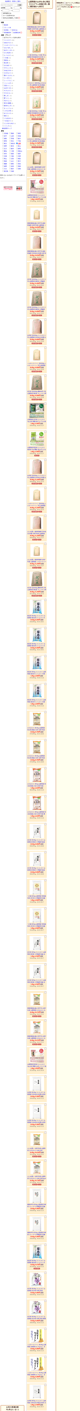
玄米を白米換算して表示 (10, 18)
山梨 (19, 143)
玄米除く (7, 30)
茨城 (12, 138)
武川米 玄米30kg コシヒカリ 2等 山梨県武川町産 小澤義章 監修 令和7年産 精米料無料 (36, 309)
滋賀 (12, 153)
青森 (12, 133)
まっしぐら (7, 108)
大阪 (12, 156)
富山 (19, 146)
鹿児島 (6, 171)
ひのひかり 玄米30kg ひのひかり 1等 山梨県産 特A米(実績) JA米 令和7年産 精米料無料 (36, 141)
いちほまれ (7, 118)
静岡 (19, 148)
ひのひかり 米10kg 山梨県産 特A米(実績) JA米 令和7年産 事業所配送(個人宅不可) (36, 758)
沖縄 (12, 171)
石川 (5, 148)
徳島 (12, 164)
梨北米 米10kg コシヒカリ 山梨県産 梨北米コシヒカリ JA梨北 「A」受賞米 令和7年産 (36, 617)
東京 (5, 143)
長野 (5, 146)
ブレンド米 (7, 27)
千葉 (19, 141)
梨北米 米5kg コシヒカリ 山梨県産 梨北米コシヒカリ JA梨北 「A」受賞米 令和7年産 (36, 673)
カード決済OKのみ (8, 15)
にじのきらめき (9, 123)
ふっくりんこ (8, 80)
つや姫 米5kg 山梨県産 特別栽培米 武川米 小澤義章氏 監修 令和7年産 (36, 898)
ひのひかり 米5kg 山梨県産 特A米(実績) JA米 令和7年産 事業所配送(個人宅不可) (36, 814)
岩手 (5, 136)
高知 (19, 164)
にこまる (7, 78)
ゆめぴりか (7, 42)
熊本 (12, 169)
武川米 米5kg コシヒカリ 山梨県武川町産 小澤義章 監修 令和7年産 (36, 954)
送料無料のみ (6, 13)
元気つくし (7, 85)
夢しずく (7, 95)
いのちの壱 (7, 111)
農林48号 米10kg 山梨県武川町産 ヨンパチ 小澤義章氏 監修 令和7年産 (36, 1206)
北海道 (6, 133)
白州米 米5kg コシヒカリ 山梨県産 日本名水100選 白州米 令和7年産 (36, 1402)
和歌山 (20, 151)
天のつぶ (7, 100)
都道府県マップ (7, 128)
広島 (12, 158)
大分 (5, 169)
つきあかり (7, 121)
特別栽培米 (7, 32)
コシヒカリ (7, 40)
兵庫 (19, 156)
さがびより (7, 73)
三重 (12, 151)
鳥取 (19, 158)
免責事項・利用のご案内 (12, 1)
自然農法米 (16, 32)
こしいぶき (7, 83)
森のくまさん (8, 75)
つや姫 (6, 58)
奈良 (5, 153)
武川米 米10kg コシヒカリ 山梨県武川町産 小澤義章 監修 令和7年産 (36, 842)
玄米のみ (15, 30)
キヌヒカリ (7, 90)
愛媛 (5, 164)
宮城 (19, 136)
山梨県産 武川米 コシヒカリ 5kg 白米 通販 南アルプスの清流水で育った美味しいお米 (36, 421)
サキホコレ (7, 93)
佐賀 (12, 166)
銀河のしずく (8, 105)
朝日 (5, 116)
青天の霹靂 (7, 103)
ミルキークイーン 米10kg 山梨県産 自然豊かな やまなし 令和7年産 (36, 1346)
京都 (5, 156)
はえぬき (7, 65)
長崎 (19, 166)
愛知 (5, 151)
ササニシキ (7, 68)
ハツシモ (7, 126)
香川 (19, 161)
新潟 (12, 146)
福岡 (5, 166)
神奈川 (13, 143)
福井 (19, 153)
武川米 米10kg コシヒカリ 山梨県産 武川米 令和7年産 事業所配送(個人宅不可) (36, 1318)
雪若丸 (6, 60)
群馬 (5, 141)
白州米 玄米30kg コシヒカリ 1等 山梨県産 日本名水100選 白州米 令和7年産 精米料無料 (36, 477)
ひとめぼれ (7, 52)
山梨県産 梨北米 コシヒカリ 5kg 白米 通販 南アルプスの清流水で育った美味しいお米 (36, 197)
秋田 (19, 133)
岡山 (5, 158)
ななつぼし (7, 47)
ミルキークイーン (9, 45)
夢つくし (7, 98)
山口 (12, 161)
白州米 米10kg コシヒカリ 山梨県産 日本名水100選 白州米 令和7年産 (36, 1094)
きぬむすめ (7, 70)
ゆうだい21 (7, 113)
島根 (5, 161)
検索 (20, 5)
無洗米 (6, 25)
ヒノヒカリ (7, 55)
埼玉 (12, 141)
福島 (5, 138)
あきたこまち (8, 50)
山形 (12, 136)
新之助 (6, 63)
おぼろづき (7, 88)
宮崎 (19, 169)
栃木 (19, 138)
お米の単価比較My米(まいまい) (12, 1408)
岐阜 (12, 148)
